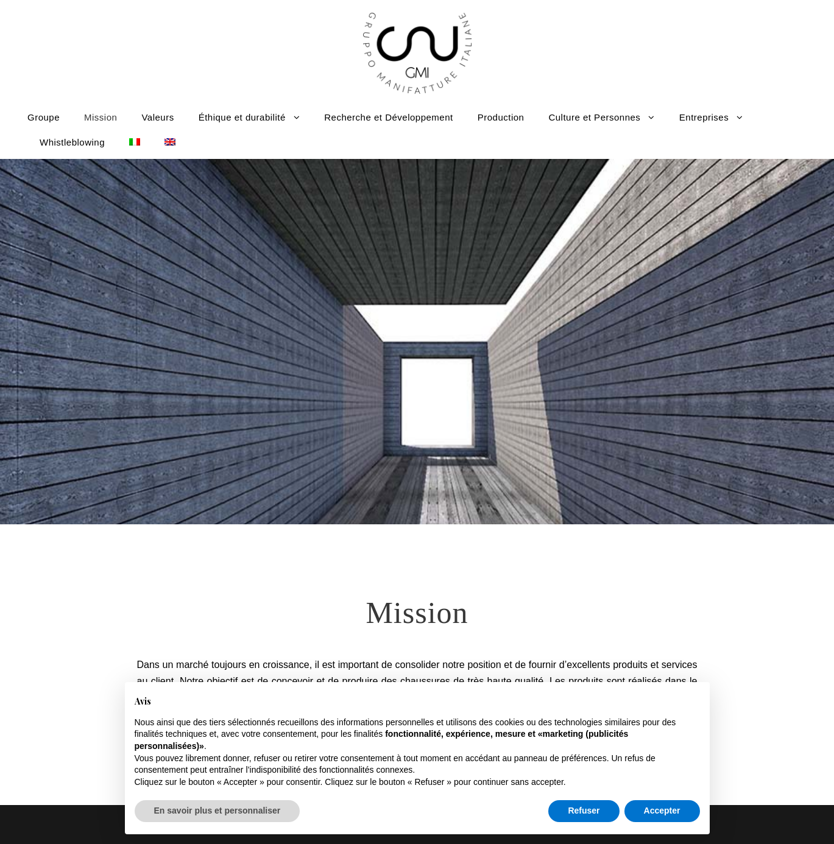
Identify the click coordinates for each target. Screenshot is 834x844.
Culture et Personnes (594, 117)
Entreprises (704, 117)
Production (501, 117)
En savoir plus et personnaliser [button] (217, 810)
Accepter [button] (662, 810)
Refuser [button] (583, 810)
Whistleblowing (72, 142)
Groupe (43, 117)
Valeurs (157, 117)
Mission (100, 117)
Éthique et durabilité (242, 117)
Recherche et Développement (388, 117)
